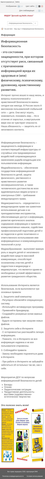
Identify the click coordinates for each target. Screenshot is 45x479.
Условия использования (35, 476)
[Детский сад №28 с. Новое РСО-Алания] (22, 15)
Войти (17, 2)
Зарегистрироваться (7, 2)
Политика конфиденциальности (13, 476)
